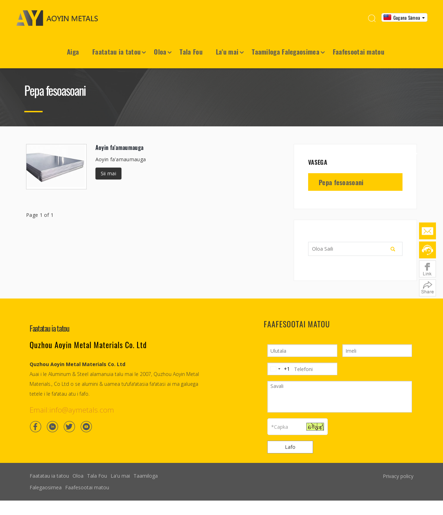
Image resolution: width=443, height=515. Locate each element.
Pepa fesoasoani (341, 182)
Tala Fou (191, 51)
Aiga (73, 51)
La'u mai (227, 51)
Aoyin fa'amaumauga (119, 147)
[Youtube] (86, 426)
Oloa (160, 51)
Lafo (290, 447)
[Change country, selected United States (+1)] (279, 369)
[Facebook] (35, 426)
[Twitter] (69, 426)
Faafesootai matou (358, 51)
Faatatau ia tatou (116, 51)
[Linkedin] (52, 426)
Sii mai (108, 173)
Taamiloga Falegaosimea (285, 51)
